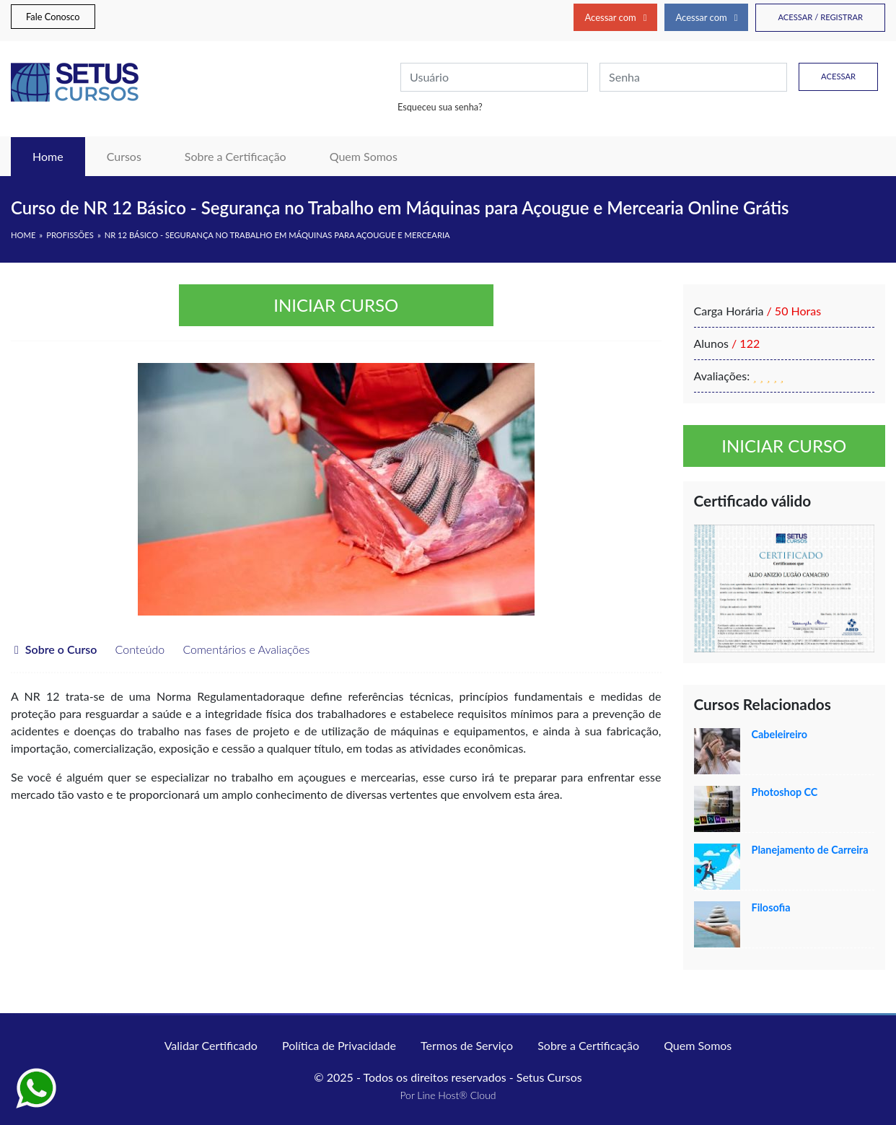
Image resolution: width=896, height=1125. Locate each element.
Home (58, 155)
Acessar (838, 76)
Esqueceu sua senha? (440, 107)
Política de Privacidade (339, 1045)
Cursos (124, 156)
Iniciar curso (335, 304)
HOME (23, 235)
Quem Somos (364, 156)
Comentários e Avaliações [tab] (238, 649)
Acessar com (615, 17)
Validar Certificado (211, 1045)
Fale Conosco (53, 16)
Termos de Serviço (467, 1045)
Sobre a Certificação (235, 156)
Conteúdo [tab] (132, 649)
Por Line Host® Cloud (448, 1095)
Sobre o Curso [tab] (55, 649)
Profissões (70, 235)
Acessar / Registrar (820, 17)
